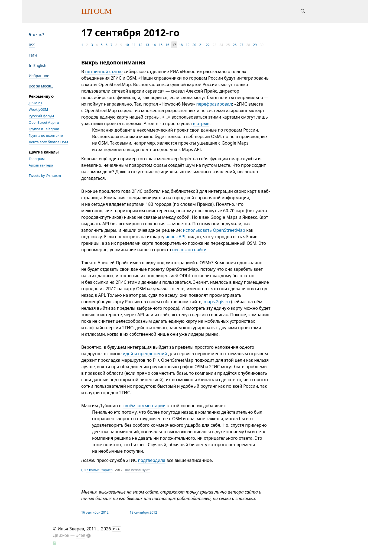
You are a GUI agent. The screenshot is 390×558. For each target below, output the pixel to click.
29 (255, 45)
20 (194, 45)
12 (140, 45)
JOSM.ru (35, 102)
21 (201, 45)
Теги (33, 55)
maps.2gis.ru (217, 302)
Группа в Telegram (44, 128)
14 (154, 45)
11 (134, 45)
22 (208, 45)
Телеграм (37, 158)
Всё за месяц (41, 86)
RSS (32, 44)
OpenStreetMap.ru (44, 122)
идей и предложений (145, 354)
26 (235, 45)
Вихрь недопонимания (113, 62)
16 (167, 45)
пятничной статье (104, 71)
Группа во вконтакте (46, 135)
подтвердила (151, 460)
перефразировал (214, 104)
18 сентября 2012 (143, 512)
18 (181, 45)
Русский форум (41, 115)
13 (147, 45)
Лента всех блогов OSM (48, 141)
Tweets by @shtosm (45, 175)
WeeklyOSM (38, 109)
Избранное (39, 75)
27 (241, 45)
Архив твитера (41, 165)
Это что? (36, 34)
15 (160, 45)
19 (188, 45)
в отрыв (201, 123)
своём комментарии (144, 406)
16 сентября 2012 (95, 512)
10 (127, 45)
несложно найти (189, 250)
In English (37, 65)
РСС (116, 529)
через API (175, 237)
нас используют (137, 470)
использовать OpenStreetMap (214, 230)
